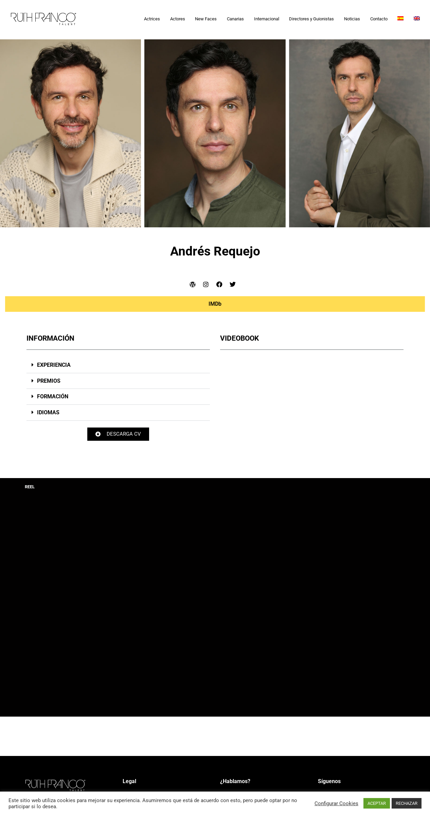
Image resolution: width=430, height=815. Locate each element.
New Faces (206, 18)
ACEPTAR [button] (377, 803)
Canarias (235, 18)
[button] (118, 365)
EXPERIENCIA (54, 365)
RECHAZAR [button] (406, 803)
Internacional (266, 18)
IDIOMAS (48, 412)
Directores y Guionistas (311, 18)
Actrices (152, 18)
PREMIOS (48, 381)
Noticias (352, 18)
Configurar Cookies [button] (336, 803)
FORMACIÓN (52, 396)
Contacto (379, 18)
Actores (177, 18)
